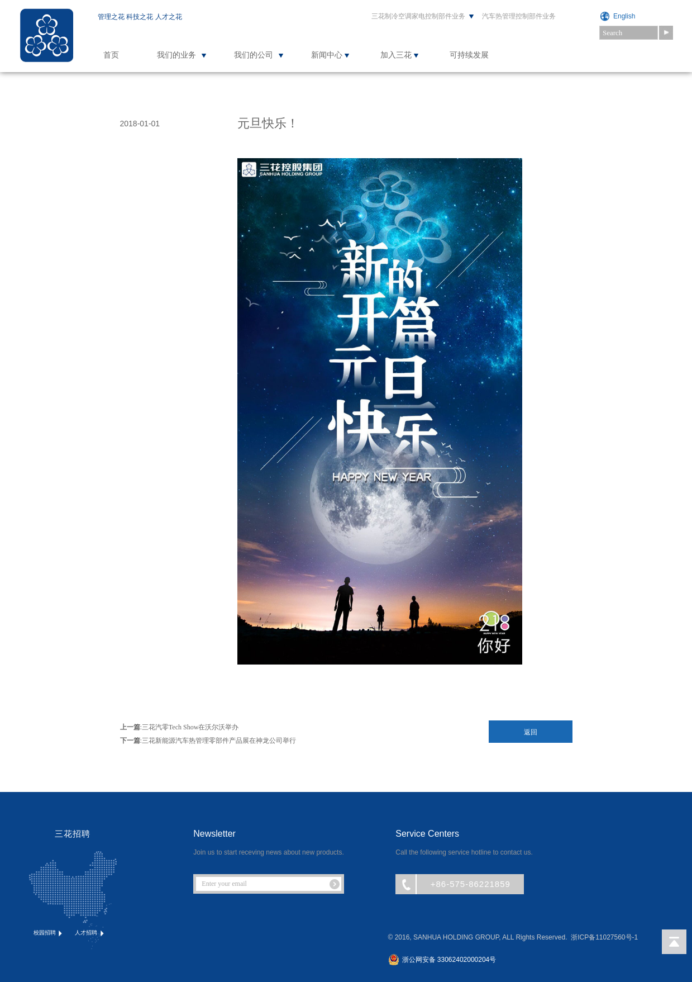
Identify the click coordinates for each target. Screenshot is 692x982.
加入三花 (396, 55)
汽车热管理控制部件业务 (519, 16)
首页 (111, 55)
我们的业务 (176, 55)
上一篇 (130, 727)
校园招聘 (49, 933)
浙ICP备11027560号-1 (604, 937)
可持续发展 (469, 55)
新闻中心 (326, 55)
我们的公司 (253, 55)
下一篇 (130, 740)
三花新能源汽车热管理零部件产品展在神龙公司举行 (219, 740)
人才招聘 (90, 933)
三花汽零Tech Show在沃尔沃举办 (190, 727)
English (624, 16)
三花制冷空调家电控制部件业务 (418, 16)
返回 (530, 732)
